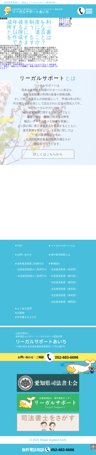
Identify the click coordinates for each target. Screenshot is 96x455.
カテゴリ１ (63, 20)
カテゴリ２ (63, 22)
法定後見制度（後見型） (64, 282)
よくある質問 (24, 308)
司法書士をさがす (27, 317)
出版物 (20, 312)
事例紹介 (55, 263)
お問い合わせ (24, 254)
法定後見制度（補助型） (64, 301)
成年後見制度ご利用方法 (30, 263)
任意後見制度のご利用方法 (32, 269)
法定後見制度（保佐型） (64, 295)
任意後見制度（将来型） (64, 269)
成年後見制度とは (60, 254)
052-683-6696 (66, 357)
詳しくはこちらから (48, 154)
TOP (19, 245)
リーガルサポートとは (63, 245)
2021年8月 (63, 26)
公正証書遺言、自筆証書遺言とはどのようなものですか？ (24, 64)
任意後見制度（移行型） (64, 276)
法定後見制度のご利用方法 (32, 276)
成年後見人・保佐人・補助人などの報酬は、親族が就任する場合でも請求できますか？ (29, 66)
